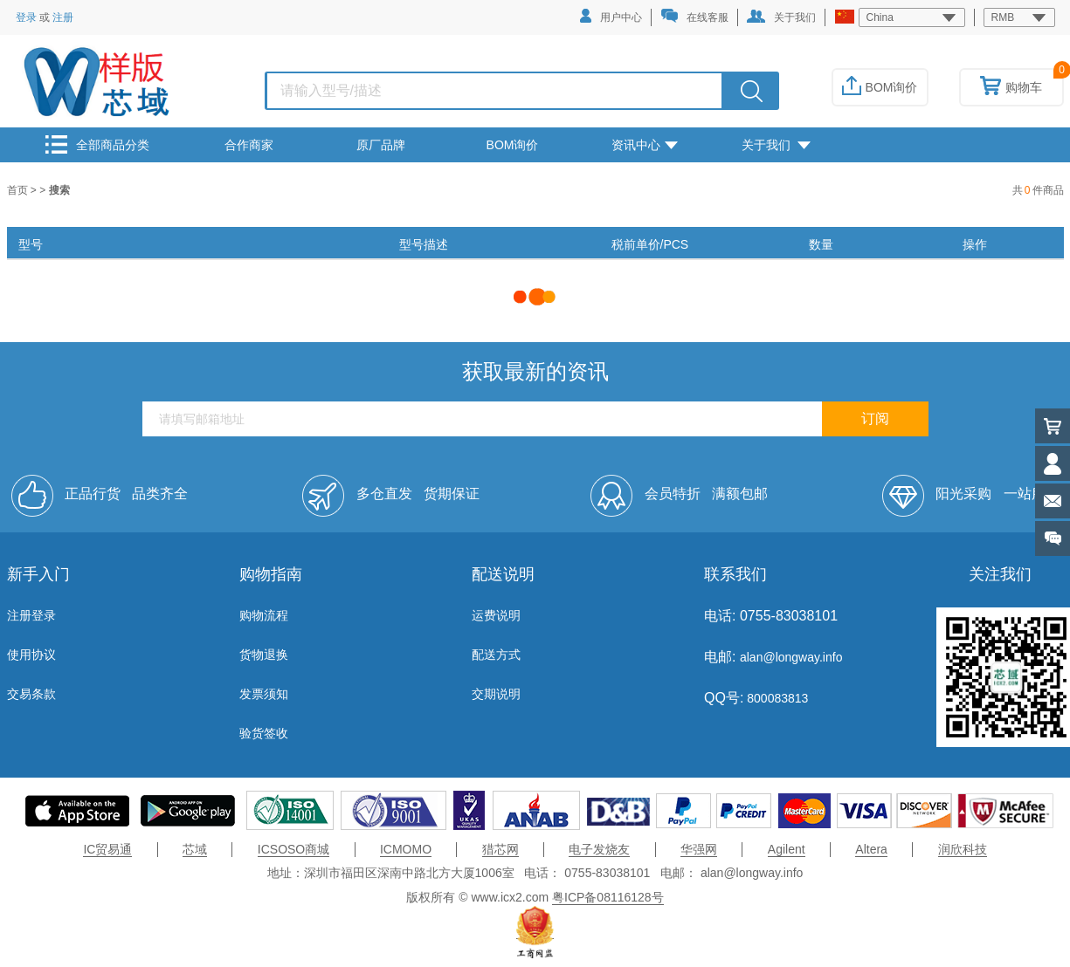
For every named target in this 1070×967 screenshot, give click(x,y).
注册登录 (31, 615)
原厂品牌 (380, 145)
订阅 (875, 418)
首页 (19, 190)
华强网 (698, 849)
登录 (26, 17)
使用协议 (31, 655)
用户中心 (611, 16)
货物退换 (263, 655)
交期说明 (496, 694)
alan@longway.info (791, 657)
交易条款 (31, 694)
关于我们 (781, 17)
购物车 (1011, 87)
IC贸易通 (107, 849)
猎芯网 (500, 849)
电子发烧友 (599, 849)
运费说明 (496, 615)
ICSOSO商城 (293, 849)
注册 (62, 17)
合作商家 (248, 145)
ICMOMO (405, 849)
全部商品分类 (97, 144)
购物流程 (263, 615)
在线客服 (694, 16)
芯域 (195, 849)
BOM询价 (880, 87)
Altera (871, 849)
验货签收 (263, 733)
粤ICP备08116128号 (608, 897)
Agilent (786, 849)
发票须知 (263, 694)
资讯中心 (644, 145)
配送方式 (496, 655)
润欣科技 (962, 849)
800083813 (775, 698)
